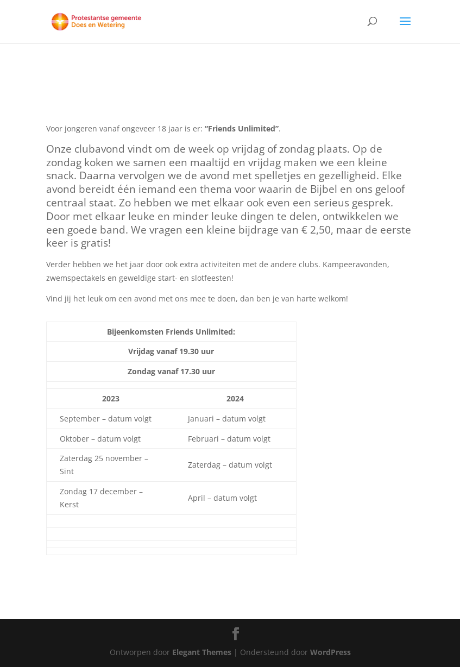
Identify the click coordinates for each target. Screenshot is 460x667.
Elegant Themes (201, 652)
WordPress (330, 652)
